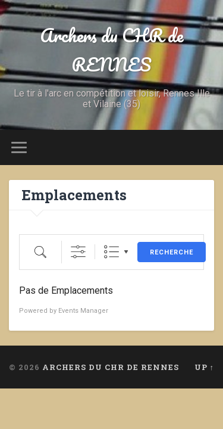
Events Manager (83, 311)
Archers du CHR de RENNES (111, 50)
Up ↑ (204, 367)
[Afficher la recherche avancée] (78, 251)
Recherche (171, 252)
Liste (111, 251)
